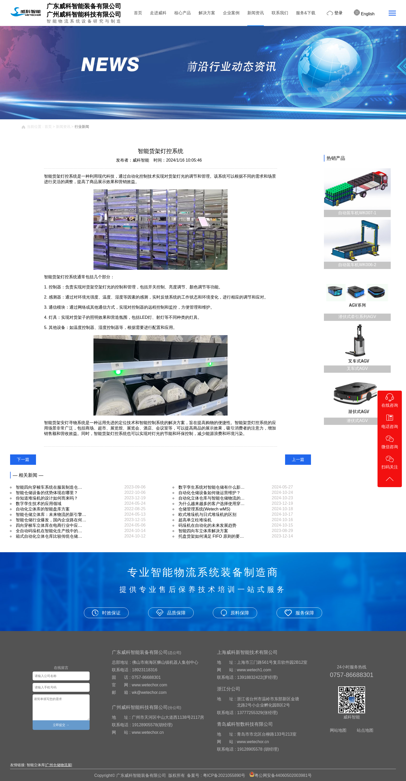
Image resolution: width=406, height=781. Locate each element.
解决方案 (207, 13)
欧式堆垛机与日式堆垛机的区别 (207, 514)
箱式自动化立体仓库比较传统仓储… (49, 536)
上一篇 (298, 459)
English (364, 14)
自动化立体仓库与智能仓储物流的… (211, 498)
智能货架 (52, 422)
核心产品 (182, 13)
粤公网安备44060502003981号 (283, 775)
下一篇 (23, 459)
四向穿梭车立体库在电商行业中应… (49, 525)
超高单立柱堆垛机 (195, 520)
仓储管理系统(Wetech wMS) (204, 509)
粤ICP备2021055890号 (224, 775)
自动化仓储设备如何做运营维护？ (209, 492)
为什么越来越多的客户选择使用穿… (211, 503)
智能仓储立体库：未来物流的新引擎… (51, 514)
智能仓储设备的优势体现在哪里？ (47, 492)
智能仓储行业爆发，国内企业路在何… (51, 520)
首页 (138, 13)
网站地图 (338, 730)
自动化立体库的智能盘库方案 (43, 509)
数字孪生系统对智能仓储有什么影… (211, 487)
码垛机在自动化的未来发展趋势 (207, 525)
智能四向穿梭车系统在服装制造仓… (49, 487)
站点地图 (365, 730)
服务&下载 (305, 13)
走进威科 (158, 13)
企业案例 (231, 13)
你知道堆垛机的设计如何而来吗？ (47, 498)
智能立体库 (36, 765)
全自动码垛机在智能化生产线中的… (49, 531)
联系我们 (280, 13)
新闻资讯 (255, 13)
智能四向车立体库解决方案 (203, 531)
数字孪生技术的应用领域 (38, 503)
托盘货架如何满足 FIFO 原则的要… (211, 536)
